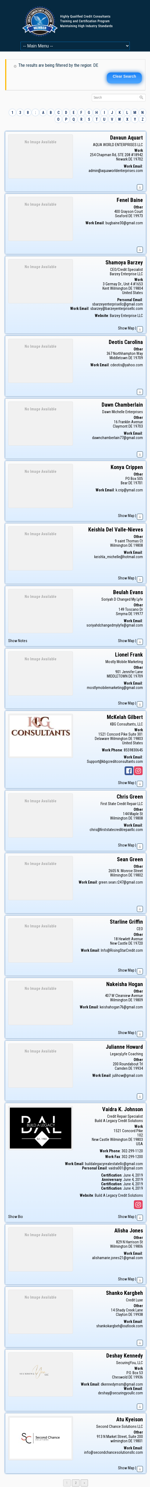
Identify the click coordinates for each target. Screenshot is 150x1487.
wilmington (119, 1441)
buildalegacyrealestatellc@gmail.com (114, 1164)
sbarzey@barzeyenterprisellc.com (116, 308)
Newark (122, 159)
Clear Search (124, 76)
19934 (138, 1068)
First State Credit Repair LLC (122, 804)
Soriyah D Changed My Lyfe (122, 599)
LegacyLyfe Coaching (126, 1054)
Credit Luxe (134, 1300)
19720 (138, 943)
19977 (138, 614)
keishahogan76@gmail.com (121, 1007)
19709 (138, 358)
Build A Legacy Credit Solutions (119, 1121)
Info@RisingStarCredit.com (122, 950)
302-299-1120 (132, 1151)
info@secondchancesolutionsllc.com (113, 1452)
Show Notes (17, 641)
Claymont (120, 426)
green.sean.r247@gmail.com (121, 882)
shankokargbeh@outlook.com (119, 1326)
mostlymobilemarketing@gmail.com (115, 687)
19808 (138, 545)
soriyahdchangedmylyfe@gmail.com (114, 625)
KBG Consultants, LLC (126, 724)
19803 (138, 738)
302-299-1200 (132, 1156)
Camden (121, 1068)
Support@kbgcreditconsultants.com (115, 761)
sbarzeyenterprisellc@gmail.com (117, 304)
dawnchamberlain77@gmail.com (117, 438)
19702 (138, 159)
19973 (138, 216)
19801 (138, 1441)
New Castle (119, 943)
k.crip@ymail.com (129, 490)
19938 (138, 1314)
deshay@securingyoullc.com (120, 1393)
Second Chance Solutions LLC (119, 1426)
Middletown (119, 358)
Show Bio (15, 1216)
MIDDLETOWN (117, 676)
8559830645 (133, 750)
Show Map (126, 328)
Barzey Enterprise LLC (126, 274)
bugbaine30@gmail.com (124, 223)
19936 (138, 1377)
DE (130, 159)
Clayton (122, 1314)
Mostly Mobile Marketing (124, 662)
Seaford (121, 216)
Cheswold (120, 1377)
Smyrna (122, 614)
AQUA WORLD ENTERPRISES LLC (118, 145)
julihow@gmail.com (127, 1075)
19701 (138, 483)
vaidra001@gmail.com (125, 1168)
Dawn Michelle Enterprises (122, 412)
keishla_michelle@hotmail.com (118, 557)
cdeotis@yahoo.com (126, 365)
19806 (138, 1246)
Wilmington (119, 288)
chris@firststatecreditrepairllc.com (116, 829)
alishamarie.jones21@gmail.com (117, 1258)
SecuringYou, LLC (129, 1363)
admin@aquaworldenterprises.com (116, 170)
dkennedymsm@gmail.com (122, 1384)
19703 (138, 426)
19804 (138, 288)
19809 (138, 1000)
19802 (138, 875)
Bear (124, 483)
